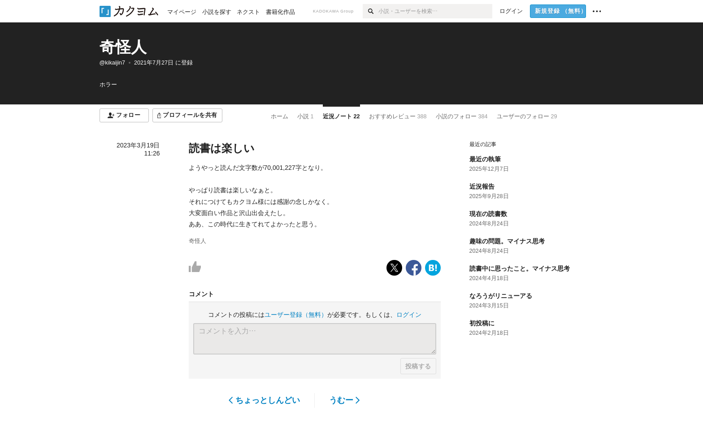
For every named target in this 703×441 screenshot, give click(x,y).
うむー (344, 400)
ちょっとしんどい (264, 400)
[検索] (370, 11)
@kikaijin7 (113, 63)
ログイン (408, 314)
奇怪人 (123, 47)
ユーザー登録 (296, 314)
